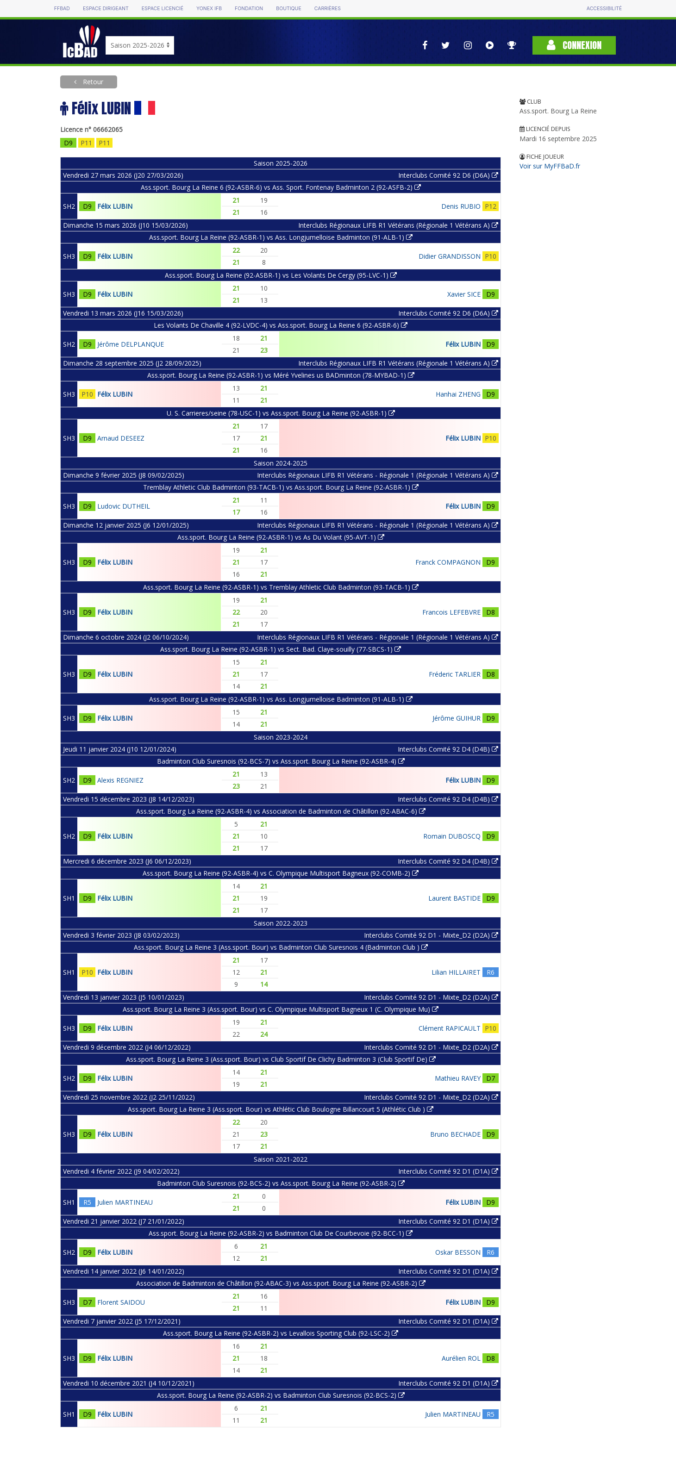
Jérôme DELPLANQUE (130, 344)
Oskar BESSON (458, 1252)
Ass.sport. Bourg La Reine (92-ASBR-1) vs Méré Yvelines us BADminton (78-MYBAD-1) (280, 375)
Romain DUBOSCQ (452, 836)
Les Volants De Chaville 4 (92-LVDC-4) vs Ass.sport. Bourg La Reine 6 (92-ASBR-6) (280, 325)
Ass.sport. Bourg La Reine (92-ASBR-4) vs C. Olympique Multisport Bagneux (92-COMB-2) (281, 873)
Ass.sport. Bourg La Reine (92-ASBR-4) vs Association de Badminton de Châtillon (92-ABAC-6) (281, 811)
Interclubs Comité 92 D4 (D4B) (448, 749)
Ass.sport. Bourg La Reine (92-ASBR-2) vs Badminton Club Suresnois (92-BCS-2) (281, 1395)
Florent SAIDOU (121, 1302)
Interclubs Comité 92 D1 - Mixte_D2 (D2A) (431, 935)
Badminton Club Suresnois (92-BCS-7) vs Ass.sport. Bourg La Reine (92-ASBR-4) (281, 761)
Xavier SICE (464, 294)
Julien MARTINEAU (125, 1202)
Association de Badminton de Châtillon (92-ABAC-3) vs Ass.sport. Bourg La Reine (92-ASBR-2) (281, 1283)
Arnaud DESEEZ (120, 438)
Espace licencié (162, 9)
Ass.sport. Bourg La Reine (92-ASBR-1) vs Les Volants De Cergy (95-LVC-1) (281, 275)
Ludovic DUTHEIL (123, 506)
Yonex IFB (209, 9)
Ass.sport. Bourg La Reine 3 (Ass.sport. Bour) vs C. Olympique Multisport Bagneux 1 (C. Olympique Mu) (280, 1009)
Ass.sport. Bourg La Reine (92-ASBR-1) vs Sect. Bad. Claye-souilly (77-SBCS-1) (280, 649)
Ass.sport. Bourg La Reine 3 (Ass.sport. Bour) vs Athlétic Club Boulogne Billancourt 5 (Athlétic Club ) (280, 1109)
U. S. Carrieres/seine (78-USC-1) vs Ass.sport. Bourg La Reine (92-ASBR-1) (281, 413)
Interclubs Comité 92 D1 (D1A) (448, 1171)
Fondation (249, 9)
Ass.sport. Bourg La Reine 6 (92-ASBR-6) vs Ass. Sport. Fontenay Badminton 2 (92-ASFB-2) (281, 187)
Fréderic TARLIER (455, 674)
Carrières (327, 9)
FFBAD (62, 9)
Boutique (288, 9)
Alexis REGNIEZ (120, 780)
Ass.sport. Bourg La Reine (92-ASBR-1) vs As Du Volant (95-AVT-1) (280, 537)
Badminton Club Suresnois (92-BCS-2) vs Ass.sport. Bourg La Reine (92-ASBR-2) (281, 1183)
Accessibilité (604, 9)
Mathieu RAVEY (458, 1078)
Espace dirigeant (106, 9)
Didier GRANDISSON (450, 256)
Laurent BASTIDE (454, 898)
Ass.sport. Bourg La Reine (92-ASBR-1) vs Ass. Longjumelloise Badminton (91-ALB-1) (281, 237)
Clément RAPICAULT (450, 1028)
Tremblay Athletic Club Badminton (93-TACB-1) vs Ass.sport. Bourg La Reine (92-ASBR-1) (281, 487)
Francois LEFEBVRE (451, 612)
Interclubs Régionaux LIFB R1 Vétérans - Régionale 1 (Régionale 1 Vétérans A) (377, 475)
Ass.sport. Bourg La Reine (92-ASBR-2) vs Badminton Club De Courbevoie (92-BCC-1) (281, 1233)
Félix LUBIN (114, 206)
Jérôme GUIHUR (456, 718)
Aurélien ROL (461, 1358)
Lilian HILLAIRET (456, 972)
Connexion (574, 45)
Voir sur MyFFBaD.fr (550, 166)
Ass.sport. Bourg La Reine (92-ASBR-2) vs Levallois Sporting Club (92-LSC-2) (280, 1333)
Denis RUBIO (461, 206)
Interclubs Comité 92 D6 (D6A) (448, 175)
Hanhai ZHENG (458, 394)
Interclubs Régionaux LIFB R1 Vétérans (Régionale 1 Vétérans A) (398, 225)
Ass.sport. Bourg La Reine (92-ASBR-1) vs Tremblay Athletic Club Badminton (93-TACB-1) (281, 587)
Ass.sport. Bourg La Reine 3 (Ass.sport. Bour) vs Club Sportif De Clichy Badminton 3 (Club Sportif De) (281, 1059)
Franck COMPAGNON (448, 562)
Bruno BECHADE (455, 1134)
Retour (92, 81)
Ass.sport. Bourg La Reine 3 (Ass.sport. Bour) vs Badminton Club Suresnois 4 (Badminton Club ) (281, 947)
